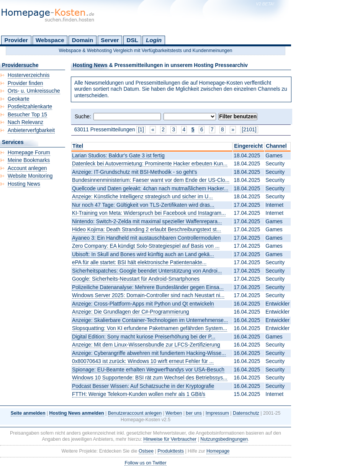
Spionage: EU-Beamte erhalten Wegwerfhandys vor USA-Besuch (148, 370)
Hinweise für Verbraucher (169, 439)
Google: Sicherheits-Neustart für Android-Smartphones (136, 279)
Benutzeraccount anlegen (135, 413)
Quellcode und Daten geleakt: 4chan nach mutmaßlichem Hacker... (150, 188)
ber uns (193, 413)
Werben (173, 413)
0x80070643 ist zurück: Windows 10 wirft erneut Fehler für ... (143, 361)
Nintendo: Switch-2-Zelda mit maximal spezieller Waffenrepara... (147, 221)
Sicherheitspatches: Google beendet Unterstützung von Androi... (147, 271)
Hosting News (24, 184)
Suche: (83, 116)
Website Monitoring (30, 176)
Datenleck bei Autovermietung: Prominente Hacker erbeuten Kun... (149, 164)
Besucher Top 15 (27, 115)
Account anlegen (27, 168)
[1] (141, 129)
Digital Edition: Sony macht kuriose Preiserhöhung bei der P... (143, 337)
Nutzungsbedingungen (224, 439)
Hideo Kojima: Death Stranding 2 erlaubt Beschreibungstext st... (146, 229)
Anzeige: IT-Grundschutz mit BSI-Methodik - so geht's (134, 172)
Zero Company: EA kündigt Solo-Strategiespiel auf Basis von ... (145, 246)
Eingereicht (248, 146)
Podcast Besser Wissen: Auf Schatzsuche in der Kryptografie (143, 386)
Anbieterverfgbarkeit (31, 130)
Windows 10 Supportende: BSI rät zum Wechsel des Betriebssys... (149, 378)
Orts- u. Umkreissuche (34, 91)
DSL (132, 40)
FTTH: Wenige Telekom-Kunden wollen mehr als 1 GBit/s (138, 394)
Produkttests (170, 451)
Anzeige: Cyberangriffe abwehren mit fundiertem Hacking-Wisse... (149, 353)
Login (154, 40)
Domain (82, 40)
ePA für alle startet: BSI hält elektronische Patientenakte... (139, 262)
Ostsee (146, 451)
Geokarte (18, 99)
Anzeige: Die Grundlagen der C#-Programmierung (130, 312)
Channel (276, 146)
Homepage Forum (29, 152)
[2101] (249, 129)
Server (110, 40)
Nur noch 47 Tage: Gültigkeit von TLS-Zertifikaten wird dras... (143, 205)
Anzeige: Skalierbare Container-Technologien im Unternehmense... (150, 320)
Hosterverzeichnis (28, 75)
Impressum (217, 413)
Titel (77, 146)
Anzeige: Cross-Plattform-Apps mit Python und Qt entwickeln (143, 304)
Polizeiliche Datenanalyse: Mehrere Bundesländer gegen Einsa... (148, 287)
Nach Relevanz (25, 122)
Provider (16, 40)
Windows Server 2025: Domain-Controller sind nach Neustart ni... (148, 295)
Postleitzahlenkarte (30, 107)
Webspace (50, 40)
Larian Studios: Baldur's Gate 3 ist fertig (118, 156)
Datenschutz (246, 413)
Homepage (218, 451)
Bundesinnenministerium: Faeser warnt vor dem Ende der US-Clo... (150, 180)
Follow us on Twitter (145, 463)
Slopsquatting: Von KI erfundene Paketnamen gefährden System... (149, 328)
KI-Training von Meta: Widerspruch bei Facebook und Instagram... (149, 213)
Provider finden (25, 83)
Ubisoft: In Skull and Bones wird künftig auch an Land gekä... (143, 254)
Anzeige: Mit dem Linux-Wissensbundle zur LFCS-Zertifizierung (146, 345)
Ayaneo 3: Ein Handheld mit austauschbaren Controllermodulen (146, 238)
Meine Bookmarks (29, 160)
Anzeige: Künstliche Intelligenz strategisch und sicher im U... (142, 196)
